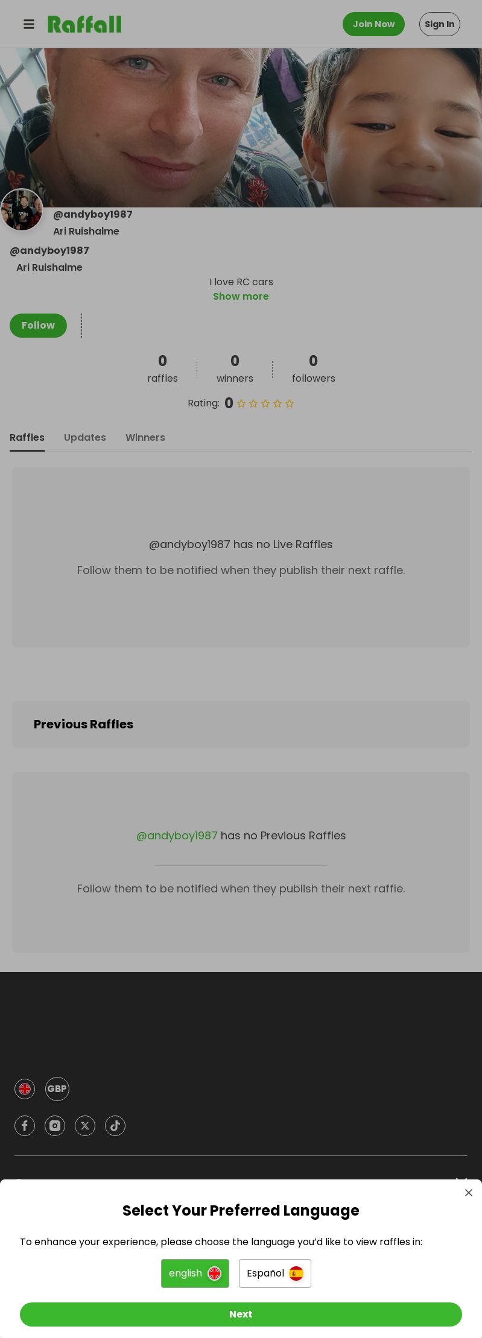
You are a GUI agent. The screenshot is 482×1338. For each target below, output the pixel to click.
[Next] (241, 1307)
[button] (195, 1265)
